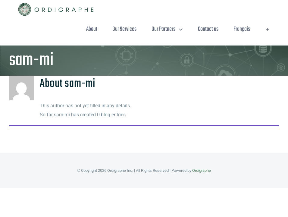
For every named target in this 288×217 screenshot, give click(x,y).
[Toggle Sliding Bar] (267, 29)
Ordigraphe (201, 170)
